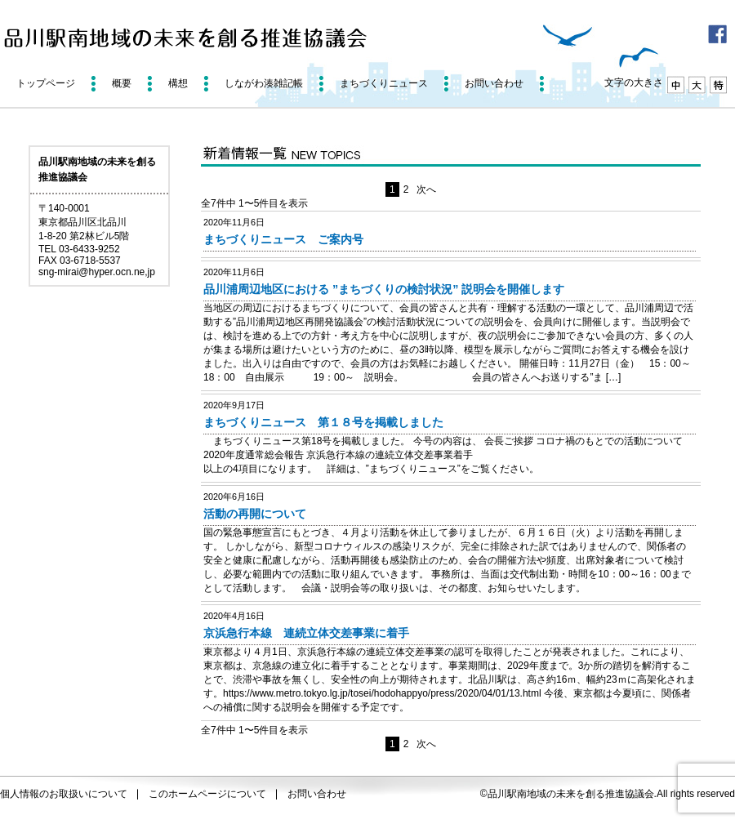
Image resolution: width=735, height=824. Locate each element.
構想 (178, 83)
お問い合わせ (494, 83)
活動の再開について (254, 513)
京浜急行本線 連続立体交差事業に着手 (306, 632)
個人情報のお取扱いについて (63, 794)
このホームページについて (207, 794)
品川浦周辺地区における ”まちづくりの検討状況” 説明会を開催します (383, 289)
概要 (121, 83)
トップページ (45, 83)
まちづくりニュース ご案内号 (283, 239)
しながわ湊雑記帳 (264, 83)
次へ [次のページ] (426, 189)
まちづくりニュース (384, 83)
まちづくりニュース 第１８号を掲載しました (323, 422)
